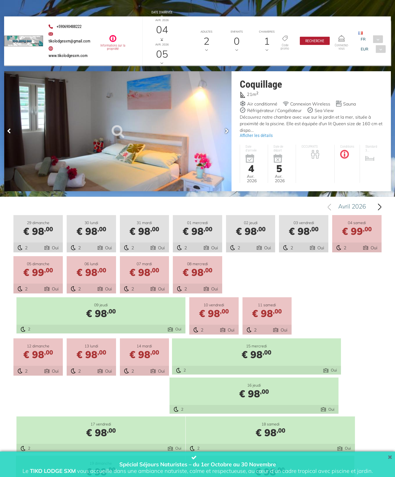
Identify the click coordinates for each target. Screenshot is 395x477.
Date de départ (162, 36)
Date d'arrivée (161, 12)
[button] (315, 41)
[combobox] (370, 39)
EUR (364, 49)
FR (363, 39)
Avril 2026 (352, 208)
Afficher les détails (256, 135)
